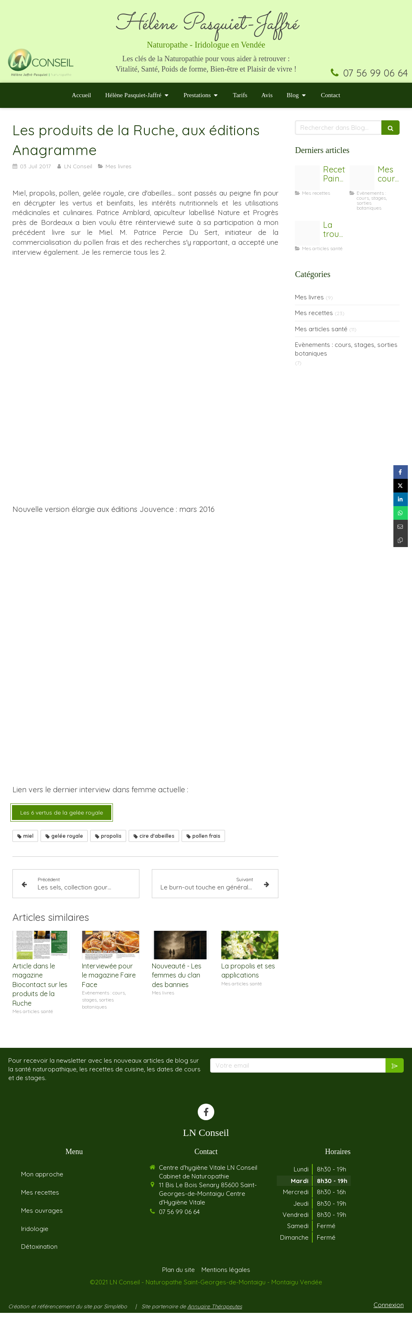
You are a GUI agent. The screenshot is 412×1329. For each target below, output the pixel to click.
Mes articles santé (321, 329)
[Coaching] (362, 177)
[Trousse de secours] (307, 233)
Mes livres (309, 297)
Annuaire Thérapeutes (214, 1322)
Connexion (389, 1320)
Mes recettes (314, 313)
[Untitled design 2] (307, 177)
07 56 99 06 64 (375, 73)
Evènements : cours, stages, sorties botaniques (346, 349)
